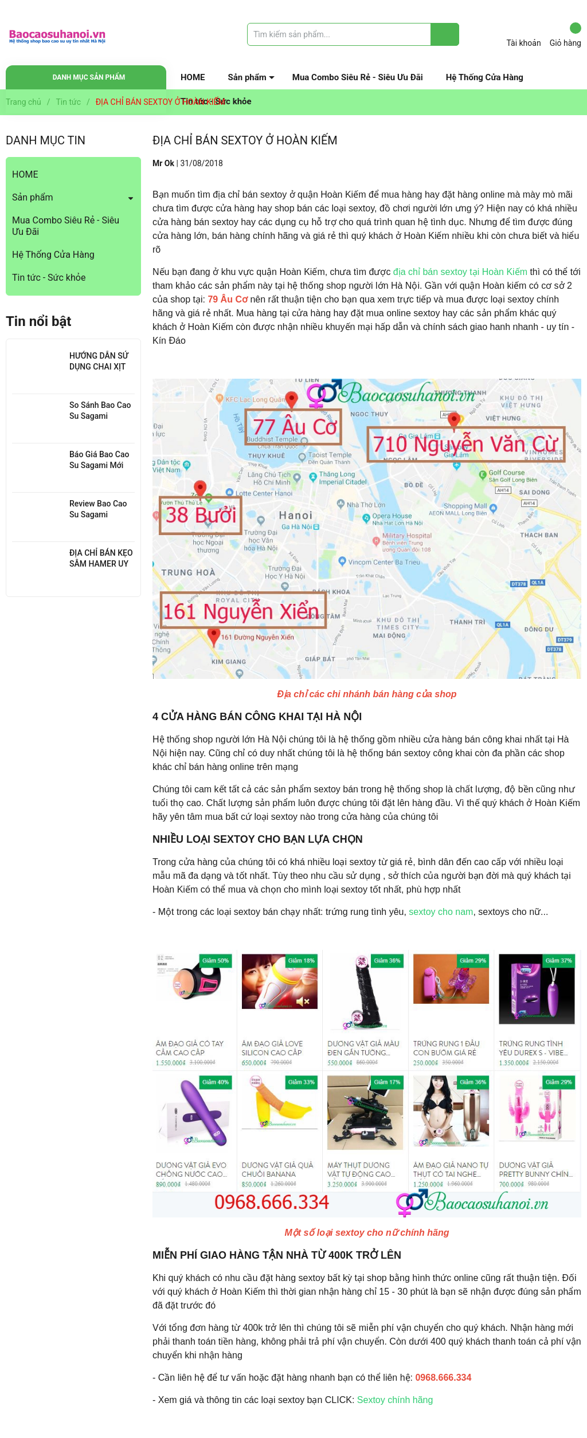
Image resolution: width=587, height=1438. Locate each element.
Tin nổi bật (38, 321)
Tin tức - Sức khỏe (48, 277)
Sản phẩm (247, 77)
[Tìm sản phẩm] (353, 34)
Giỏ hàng (565, 35)
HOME (193, 77)
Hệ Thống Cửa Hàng (484, 77)
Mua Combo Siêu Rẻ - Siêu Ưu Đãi (357, 77)
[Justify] (445, 34)
